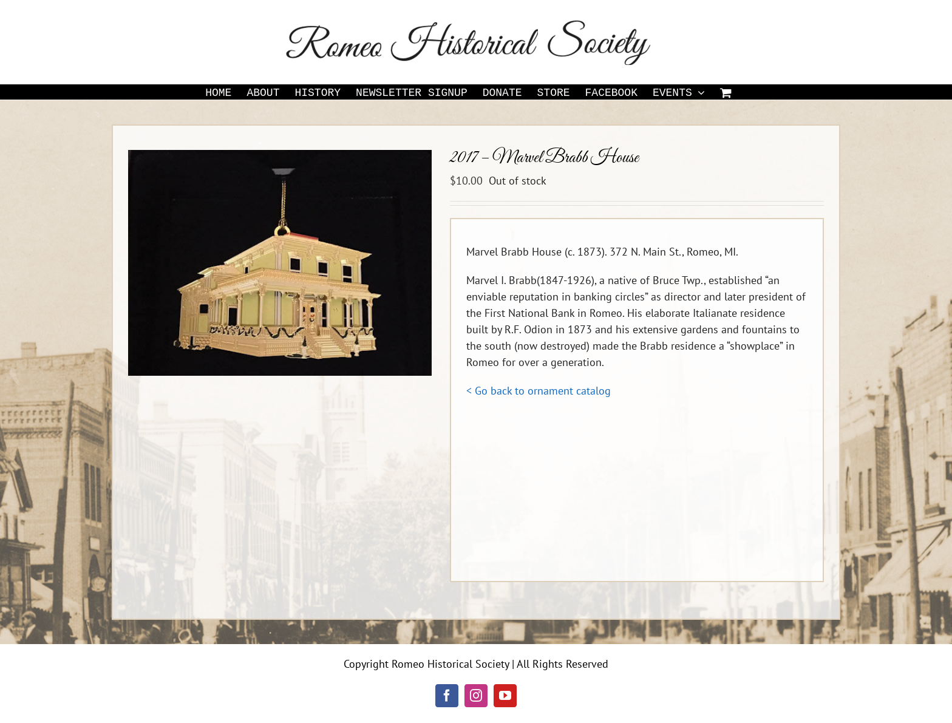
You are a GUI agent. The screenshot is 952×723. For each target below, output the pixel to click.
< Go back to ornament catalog (538, 391)
